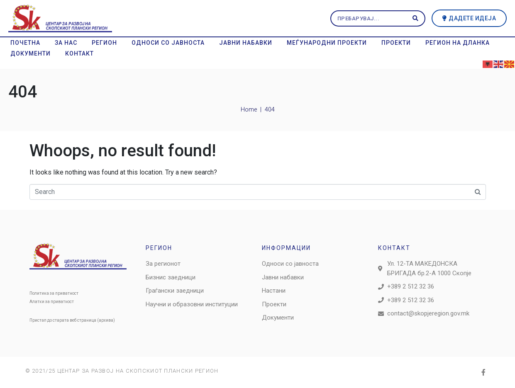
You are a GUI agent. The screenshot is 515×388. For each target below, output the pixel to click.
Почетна (25, 42)
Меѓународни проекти (327, 42)
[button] (469, 18)
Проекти (396, 42)
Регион (104, 42)
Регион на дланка (457, 42)
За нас (66, 42)
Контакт (79, 53)
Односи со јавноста (168, 42)
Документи (30, 53)
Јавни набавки (245, 42)
